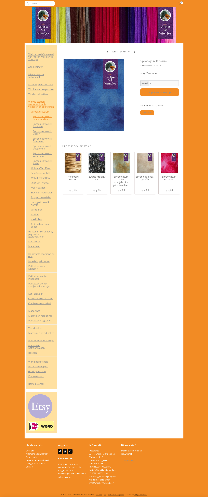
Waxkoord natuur (72, 178)
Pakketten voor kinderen (36, 267)
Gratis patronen (37, 371)
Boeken (32, 352)
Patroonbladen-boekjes (41, 340)
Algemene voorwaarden (37, 453)
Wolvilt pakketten (40, 178)
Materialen (34, 246)
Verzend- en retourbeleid (37, 460)
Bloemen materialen (42, 192)
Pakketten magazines (40, 320)
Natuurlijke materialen (40, 84)
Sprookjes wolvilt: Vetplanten (42, 147)
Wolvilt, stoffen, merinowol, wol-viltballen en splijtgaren (41, 104)
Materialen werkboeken (41, 333)
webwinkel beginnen (116, 495)
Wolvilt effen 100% (41, 168)
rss (105, 495)
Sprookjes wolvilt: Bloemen (42, 125)
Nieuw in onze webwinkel (36, 76)
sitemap (99, 495)
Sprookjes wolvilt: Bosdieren (42, 140)
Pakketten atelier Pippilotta (37, 277)
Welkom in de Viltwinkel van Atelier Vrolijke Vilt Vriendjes (41, 57)
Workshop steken (38, 361)
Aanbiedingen (35, 66)
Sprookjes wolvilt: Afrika (42, 162)
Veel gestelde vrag (34, 463)
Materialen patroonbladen (36, 347)
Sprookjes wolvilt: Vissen (42, 133)
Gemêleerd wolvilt (40, 173)
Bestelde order (36, 383)
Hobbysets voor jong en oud (41, 255)
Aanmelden (128, 460)
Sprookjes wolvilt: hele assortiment (42, 118)
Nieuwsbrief (65, 458)
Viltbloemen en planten (41, 89)
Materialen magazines (40, 315)
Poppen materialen (41, 197)
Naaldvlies (36, 219)
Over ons (30, 450)
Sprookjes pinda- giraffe (145, 178)
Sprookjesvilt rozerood (169, 178)
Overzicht (147, 112)
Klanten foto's (36, 376)
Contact (29, 466)
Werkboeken (35, 328)
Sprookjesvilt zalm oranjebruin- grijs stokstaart (121, 181)
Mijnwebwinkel (141, 495)
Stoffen (35, 214)
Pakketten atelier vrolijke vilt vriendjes (39, 285)
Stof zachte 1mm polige (40, 225)
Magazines (34, 310)
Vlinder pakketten (38, 94)
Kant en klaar (35, 293)
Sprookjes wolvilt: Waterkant (42, 155)
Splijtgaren (36, 209)
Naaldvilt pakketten (39, 261)
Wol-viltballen (38, 187)
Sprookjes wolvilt (40, 111)
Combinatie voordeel (39, 303)
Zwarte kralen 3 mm (96, 178)
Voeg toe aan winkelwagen (159, 92)
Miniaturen (34, 241)
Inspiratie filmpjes (38, 366)
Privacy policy (32, 457)
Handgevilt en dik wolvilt (40, 203)
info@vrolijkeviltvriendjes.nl (104, 470)
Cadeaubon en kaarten (40, 298)
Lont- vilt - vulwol (40, 182)
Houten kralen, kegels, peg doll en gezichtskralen (40, 234)
